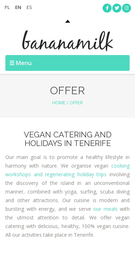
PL (7, 7)
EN (18, 7)
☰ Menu (20, 63)
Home (59, 102)
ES (29, 7)
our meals (105, 208)
